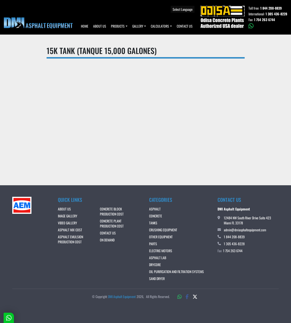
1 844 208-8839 (271, 8)
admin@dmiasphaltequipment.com (245, 229)
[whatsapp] (268, 26)
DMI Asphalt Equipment (122, 296)
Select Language (183, 9)
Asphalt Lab (157, 257)
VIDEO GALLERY (67, 222)
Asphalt (155, 208)
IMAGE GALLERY (67, 215)
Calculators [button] (160, 26)
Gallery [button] (137, 26)
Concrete (155, 215)
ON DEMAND (107, 239)
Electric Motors (160, 250)
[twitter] (195, 296)
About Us (99, 26)
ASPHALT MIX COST (70, 229)
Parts (153, 243)
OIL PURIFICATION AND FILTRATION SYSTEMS (176, 271)
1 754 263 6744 (264, 19)
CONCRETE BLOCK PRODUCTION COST (112, 211)
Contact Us (185, 26)
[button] (119, 26)
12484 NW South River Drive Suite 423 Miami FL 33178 (247, 220)
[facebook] (187, 296)
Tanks (153, 222)
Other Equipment (161, 236)
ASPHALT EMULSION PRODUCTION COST (70, 239)
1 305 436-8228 (276, 14)
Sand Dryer (157, 278)
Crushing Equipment (163, 229)
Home (84, 26)
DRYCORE (155, 264)
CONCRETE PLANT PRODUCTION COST (112, 223)
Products (118, 26)
